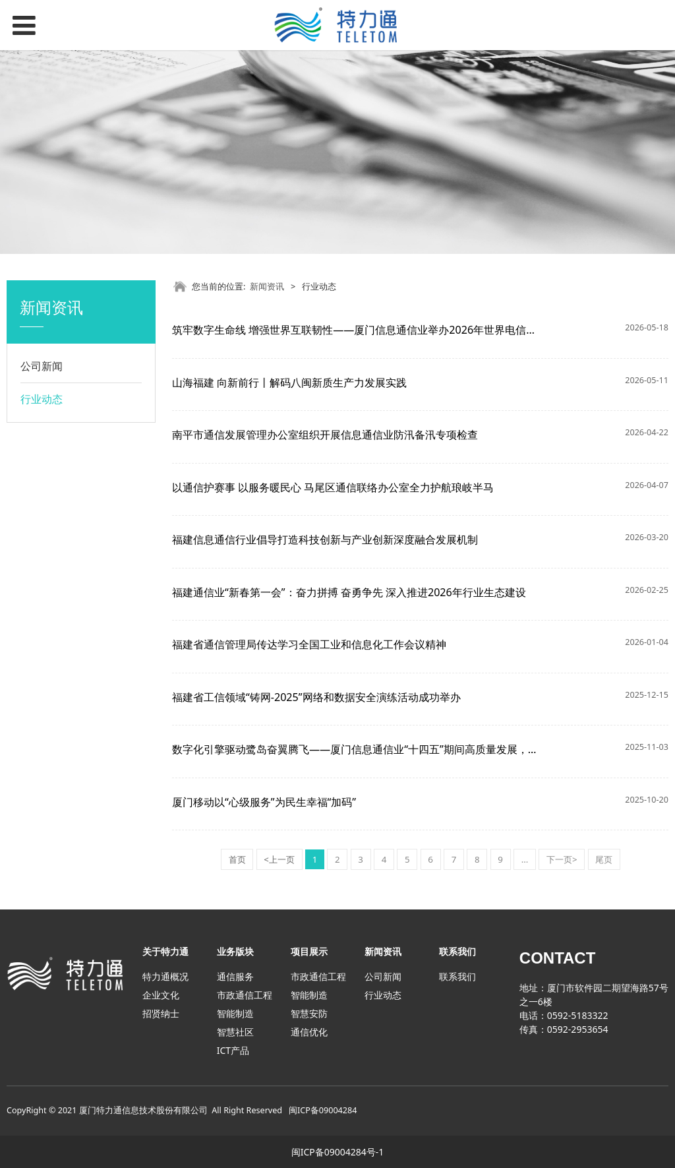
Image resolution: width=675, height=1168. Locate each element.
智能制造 (235, 1013)
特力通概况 (165, 976)
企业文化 (160, 995)
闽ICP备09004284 (323, 1110)
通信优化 (309, 1032)
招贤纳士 (160, 1013)
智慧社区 (235, 1032)
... (525, 859)
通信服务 (235, 976)
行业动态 (41, 399)
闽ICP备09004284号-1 (337, 1152)
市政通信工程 (244, 995)
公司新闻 (41, 366)
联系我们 (457, 976)
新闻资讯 (267, 286)
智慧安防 (309, 1013)
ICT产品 (233, 1050)
